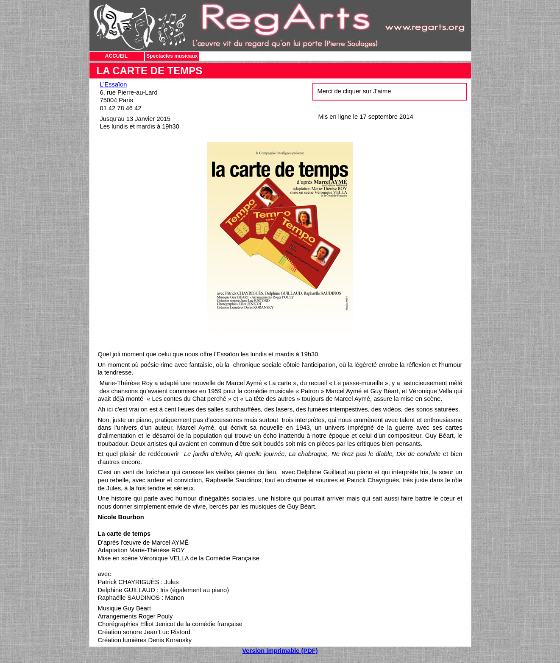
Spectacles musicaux (172, 56)
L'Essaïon (113, 84)
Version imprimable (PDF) (280, 650)
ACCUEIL (116, 56)
